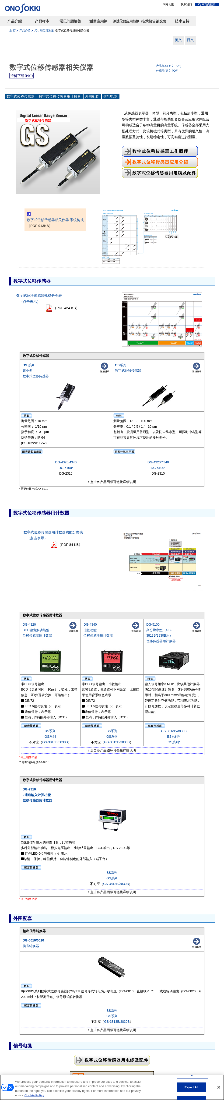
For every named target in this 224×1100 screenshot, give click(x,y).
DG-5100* (66, 468)
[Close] (219, 1089)
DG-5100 (153, 624)
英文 (178, 40)
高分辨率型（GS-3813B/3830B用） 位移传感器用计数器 (161, 635)
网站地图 (168, 4)
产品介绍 (25, 30)
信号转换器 (31, 946)
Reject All (192, 1088)
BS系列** (174, 736)
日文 (190, 40)
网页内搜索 (207, 4)
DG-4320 (29, 624)
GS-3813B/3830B (55, 742)
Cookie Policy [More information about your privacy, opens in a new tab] (34, 1097)
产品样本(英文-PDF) (168, 65)
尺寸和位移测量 (44, 30)
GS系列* (174, 742)
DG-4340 (90, 624)
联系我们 (186, 4)
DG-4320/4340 (66, 462)
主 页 (12, 30)
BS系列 (50, 731)
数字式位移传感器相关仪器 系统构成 (55, 220)
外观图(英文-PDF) (167, 70)
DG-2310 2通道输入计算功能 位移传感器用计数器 (37, 794)
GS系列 (50, 736)
